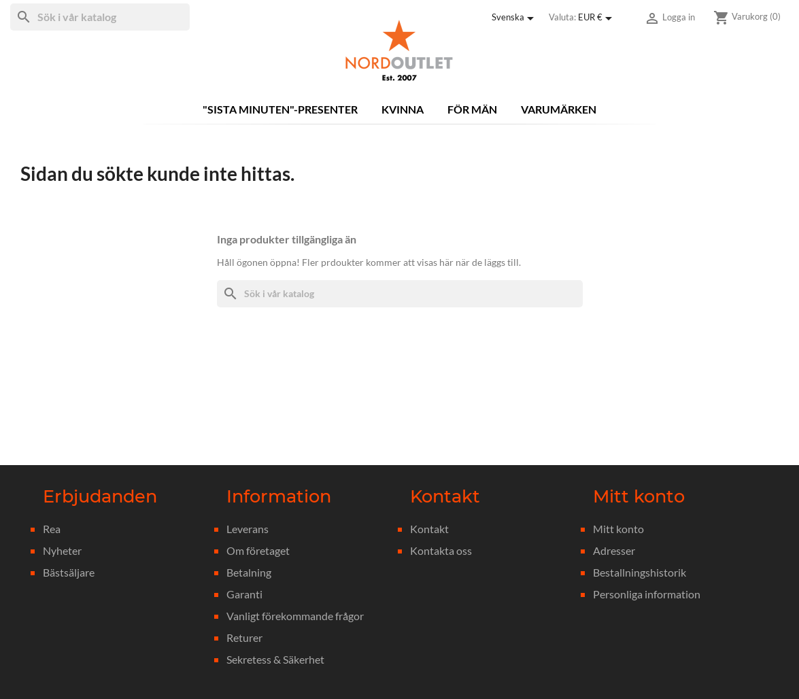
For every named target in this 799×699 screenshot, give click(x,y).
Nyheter (62, 550)
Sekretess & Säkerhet (275, 659)
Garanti (244, 593)
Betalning (248, 572)
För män (472, 109)
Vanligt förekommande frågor (295, 615)
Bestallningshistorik (639, 572)
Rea (52, 528)
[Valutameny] (597, 18)
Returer (244, 637)
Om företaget (258, 550)
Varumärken (558, 109)
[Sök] (100, 17)
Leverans (247, 528)
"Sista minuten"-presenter (280, 109)
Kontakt (429, 528)
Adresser (614, 550)
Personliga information (646, 593)
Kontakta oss (441, 550)
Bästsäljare (69, 572)
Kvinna (402, 109)
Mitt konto (618, 528)
